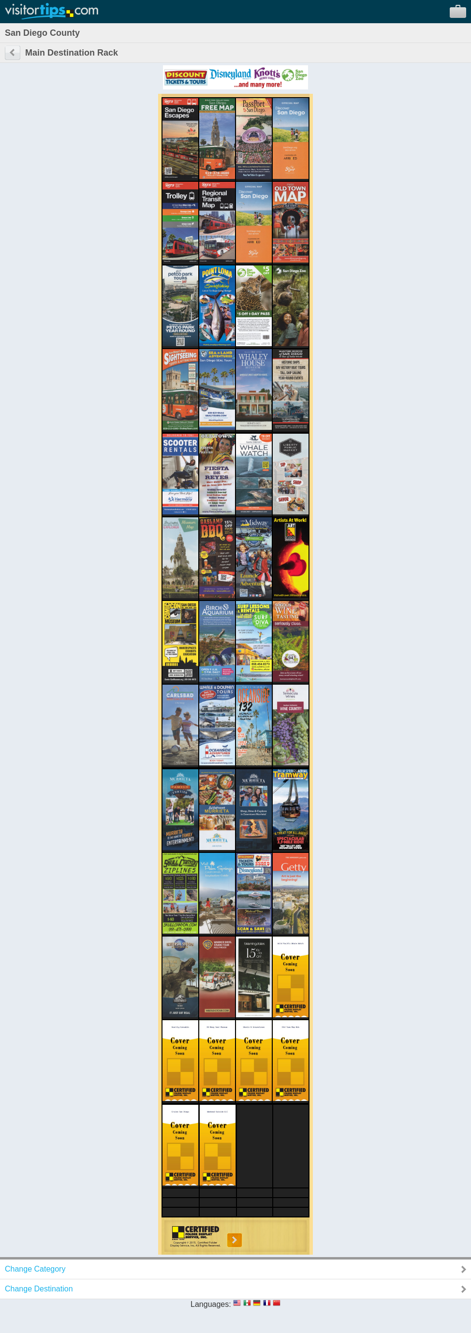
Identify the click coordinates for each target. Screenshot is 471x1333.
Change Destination (39, 1289)
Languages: (211, 1304)
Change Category (35, 1269)
